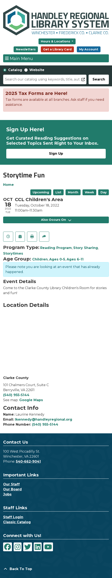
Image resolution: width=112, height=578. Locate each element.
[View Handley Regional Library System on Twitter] (27, 546)
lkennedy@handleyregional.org (43, 419)
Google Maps (31, 400)
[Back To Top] (56, 569)
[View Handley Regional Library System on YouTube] (48, 546)
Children (40, 259)
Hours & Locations (56, 41)
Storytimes (13, 253)
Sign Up (56, 154)
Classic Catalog (17, 522)
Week (89, 192)
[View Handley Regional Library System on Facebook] (7, 546)
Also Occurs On (56, 220)
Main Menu (19, 58)
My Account (88, 49)
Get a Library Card (57, 49)
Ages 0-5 (57, 259)
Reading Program (56, 248)
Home (8, 185)
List (58, 192)
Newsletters (26, 49)
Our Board (12, 489)
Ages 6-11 (75, 259)
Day (103, 192)
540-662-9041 (28, 461)
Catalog (15, 70)
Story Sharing (85, 248)
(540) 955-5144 (16, 395)
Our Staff (11, 484)
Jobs (7, 494)
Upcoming (41, 192)
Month (73, 192)
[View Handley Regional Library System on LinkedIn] (38, 546)
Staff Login (13, 517)
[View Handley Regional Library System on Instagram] (18, 546)
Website (36, 70)
